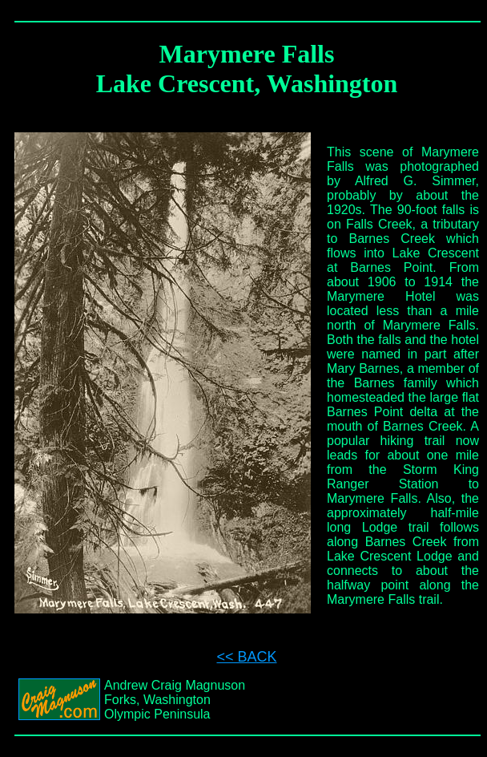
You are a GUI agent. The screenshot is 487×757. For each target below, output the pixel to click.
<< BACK (246, 657)
